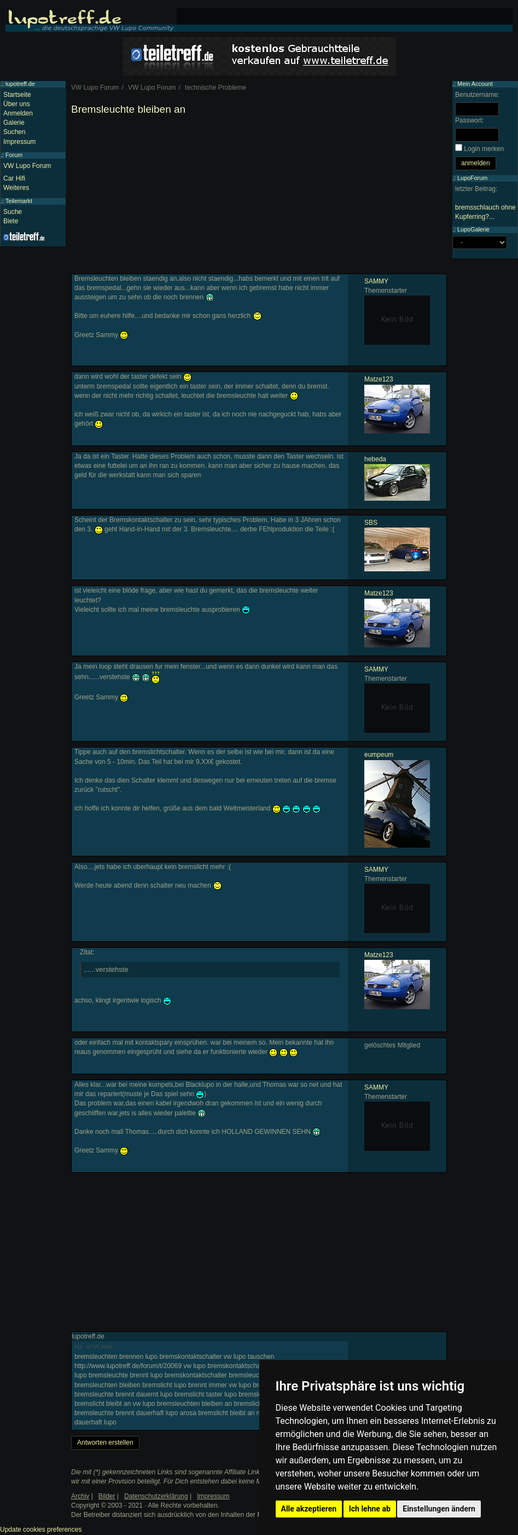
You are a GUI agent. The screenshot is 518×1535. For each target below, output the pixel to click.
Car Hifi (14, 178)
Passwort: (469, 120)
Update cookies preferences (41, 1529)
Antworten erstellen (105, 1442)
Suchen (14, 132)
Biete (10, 221)
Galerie (14, 122)
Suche (12, 212)
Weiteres (16, 188)
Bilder (106, 1496)
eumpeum (378, 754)
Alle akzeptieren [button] (309, 1508)
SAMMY (376, 281)
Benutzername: (477, 95)
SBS (370, 522)
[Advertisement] (259, 197)
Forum (13, 155)
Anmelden (18, 113)
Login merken (484, 149)
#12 (78, 1346)
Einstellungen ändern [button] (439, 1508)
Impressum (19, 142)
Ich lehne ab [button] (370, 1508)
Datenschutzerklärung (156, 1496)
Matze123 (378, 379)
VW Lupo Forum (27, 166)
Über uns (16, 104)
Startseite (17, 95)
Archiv (80, 1496)
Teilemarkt (18, 201)
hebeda (375, 459)
